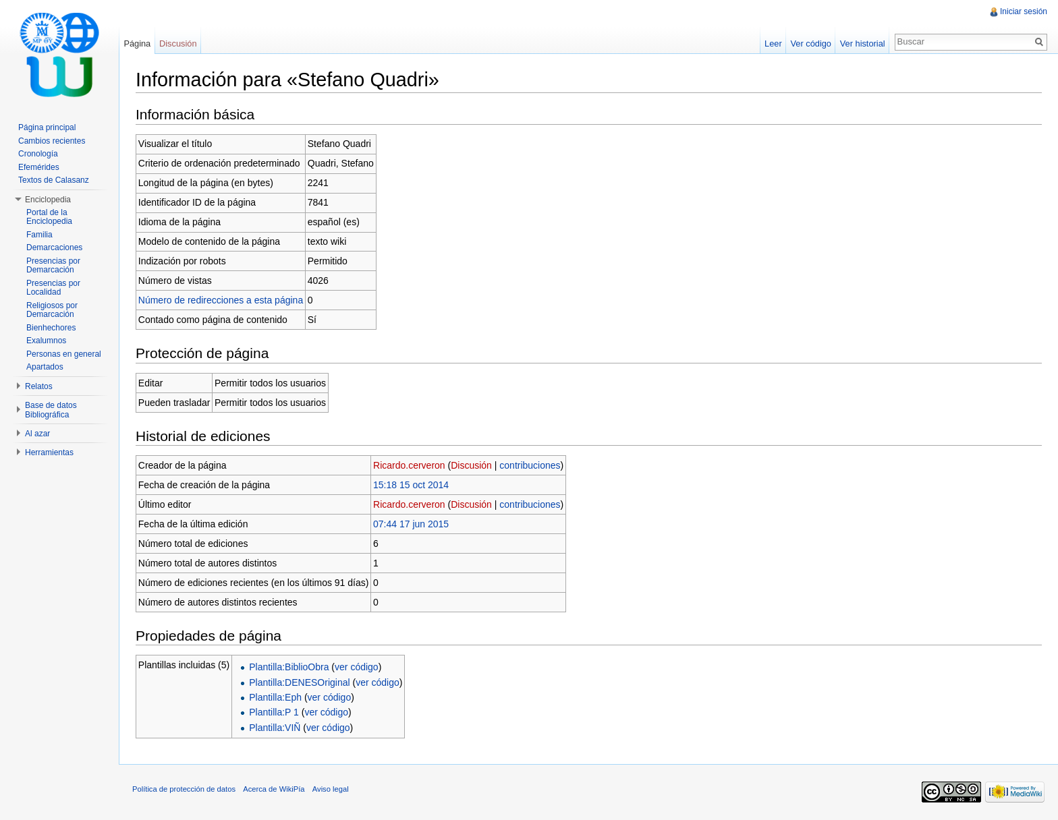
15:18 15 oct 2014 (411, 484)
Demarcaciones (54, 247)
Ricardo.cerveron (409, 465)
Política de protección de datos (183, 789)
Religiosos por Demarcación (52, 310)
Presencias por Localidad (53, 288)
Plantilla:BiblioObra (289, 667)
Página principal (47, 127)
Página (136, 43)
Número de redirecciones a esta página (220, 300)
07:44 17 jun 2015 (411, 524)
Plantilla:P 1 (274, 712)
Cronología (38, 153)
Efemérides (38, 167)
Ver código (810, 43)
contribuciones (529, 465)
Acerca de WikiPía (273, 789)
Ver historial (862, 43)
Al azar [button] (37, 433)
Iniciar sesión (1023, 11)
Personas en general (63, 354)
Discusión (471, 465)
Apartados (44, 367)
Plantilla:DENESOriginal (299, 682)
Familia (39, 234)
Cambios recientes (51, 141)
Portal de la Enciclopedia (49, 217)
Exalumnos (46, 340)
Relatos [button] (39, 386)
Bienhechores (51, 327)
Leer (773, 43)
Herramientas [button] (49, 452)
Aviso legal (330, 789)
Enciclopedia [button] (48, 199)
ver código (357, 667)
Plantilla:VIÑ (274, 727)
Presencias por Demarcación (53, 265)
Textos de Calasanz (53, 180)
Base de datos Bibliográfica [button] (51, 410)
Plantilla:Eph (275, 697)
